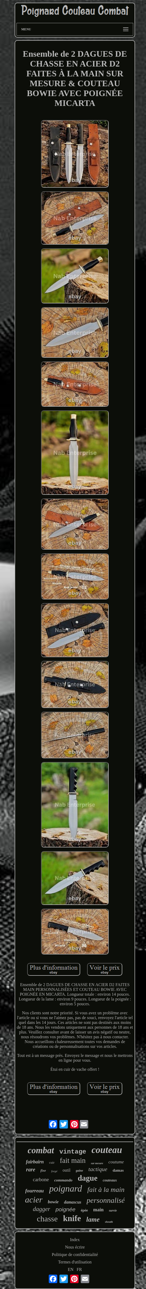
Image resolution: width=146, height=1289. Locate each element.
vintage (72, 1151)
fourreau (34, 1190)
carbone (41, 1179)
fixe (43, 1170)
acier (34, 1199)
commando (63, 1180)
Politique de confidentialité (75, 1254)
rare (30, 1169)
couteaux (110, 1180)
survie (113, 1210)
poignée (65, 1209)
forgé (54, 1171)
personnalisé (106, 1200)
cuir (51, 1162)
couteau (107, 1150)
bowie (53, 1201)
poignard (65, 1188)
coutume (116, 1161)
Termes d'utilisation (75, 1262)
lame (93, 1219)
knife (72, 1218)
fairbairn (35, 1161)
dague (88, 1178)
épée (84, 1210)
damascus (72, 1202)
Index (75, 1239)
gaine (79, 1170)
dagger (41, 1209)
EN (71, 1269)
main (98, 1209)
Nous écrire (75, 1247)
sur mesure (97, 1163)
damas (118, 1170)
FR (79, 1269)
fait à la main (105, 1189)
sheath (109, 1221)
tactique (97, 1169)
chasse (47, 1218)
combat (41, 1150)
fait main (73, 1160)
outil (66, 1170)
